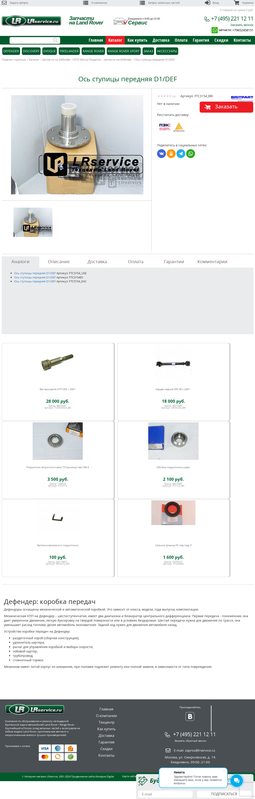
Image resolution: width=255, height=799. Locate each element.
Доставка (161, 40)
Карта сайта (129, 776)
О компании (95, 3)
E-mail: (194, 750)
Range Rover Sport (124, 51)
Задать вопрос (15, 3)
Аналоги (20, 261)
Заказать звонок (241, 24)
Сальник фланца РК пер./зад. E (173, 545)
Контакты (242, 40)
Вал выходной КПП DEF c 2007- (58, 389)
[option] (77, 144)
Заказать (226, 106)
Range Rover (93, 51)
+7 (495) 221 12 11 (232, 18)
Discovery (31, 51)
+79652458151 (242, 30)
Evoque (49, 51)
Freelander (69, 51)
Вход (212, 3)
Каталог (115, 40)
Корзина (243, 3)
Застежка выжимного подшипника (57, 545)
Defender (11, 51)
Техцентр (106, 722)
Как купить (137, 40)
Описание (59, 261)
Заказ (148, 51)
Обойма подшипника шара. (173, 467)
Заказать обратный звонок (190, 740)
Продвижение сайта (83, 776)
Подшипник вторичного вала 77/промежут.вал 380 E (57, 467)
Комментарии (212, 261)
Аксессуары (167, 51)
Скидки (221, 40)
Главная (96, 40)
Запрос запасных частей (160, 3)
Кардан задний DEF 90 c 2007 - (173, 389)
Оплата (181, 40)
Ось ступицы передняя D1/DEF (35, 273)
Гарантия (201, 40)
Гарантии (174, 261)
